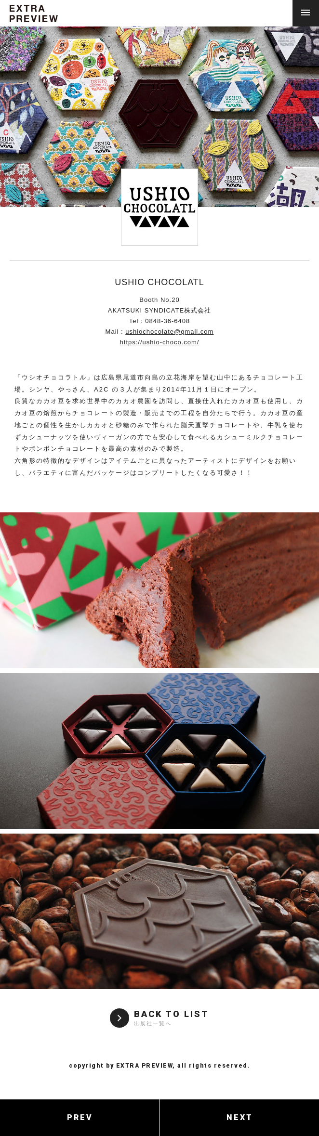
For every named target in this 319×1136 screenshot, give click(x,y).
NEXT (239, 1117)
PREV (80, 1117)
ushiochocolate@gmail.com (169, 331)
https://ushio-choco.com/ (159, 342)
